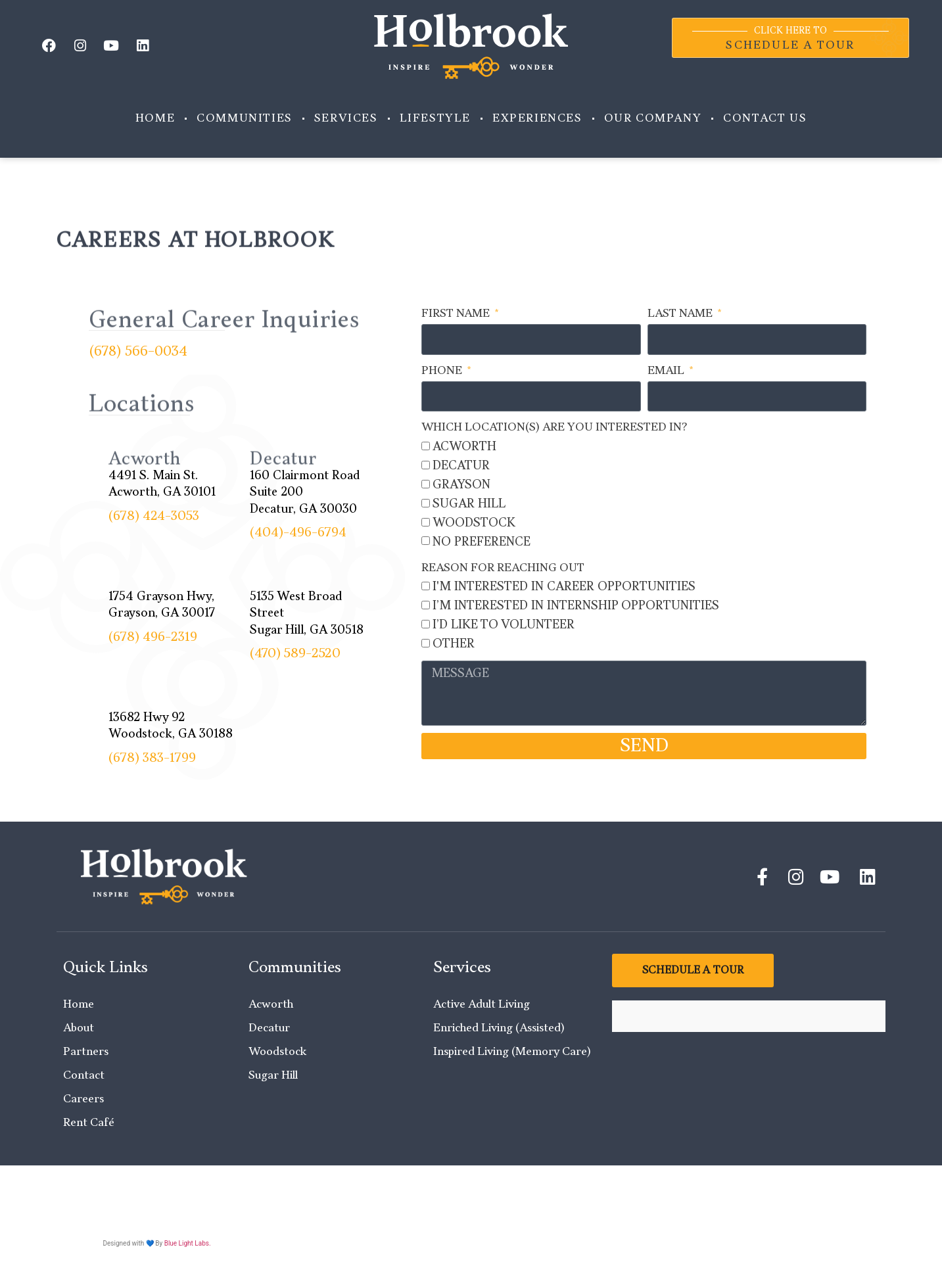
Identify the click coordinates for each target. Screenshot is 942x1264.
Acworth (464, 447)
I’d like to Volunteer (504, 625)
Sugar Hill (469, 504)
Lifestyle (435, 118)
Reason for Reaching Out (502, 567)
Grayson (461, 485)
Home (155, 118)
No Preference (481, 542)
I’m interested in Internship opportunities (576, 606)
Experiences (537, 118)
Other (454, 644)
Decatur (461, 466)
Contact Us (765, 118)
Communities (245, 118)
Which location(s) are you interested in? (554, 427)
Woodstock (474, 523)
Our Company (653, 118)
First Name (456, 313)
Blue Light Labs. (187, 1243)
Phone (443, 370)
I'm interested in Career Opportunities (564, 587)
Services (346, 118)
